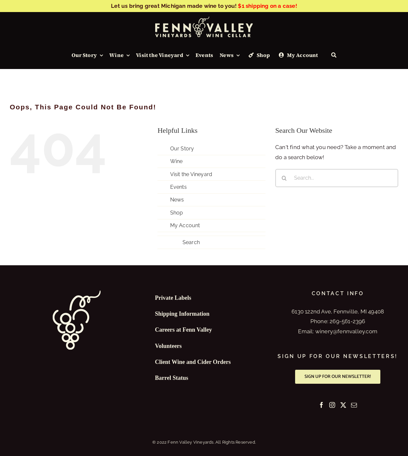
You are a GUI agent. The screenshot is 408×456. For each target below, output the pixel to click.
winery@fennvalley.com (346, 331)
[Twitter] (343, 405)
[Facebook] (321, 405)
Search (191, 242)
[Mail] (354, 405)
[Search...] (336, 178)
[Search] (333, 55)
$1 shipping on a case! (267, 6)
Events (178, 187)
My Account (185, 225)
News (177, 200)
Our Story (182, 148)
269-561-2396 (347, 321)
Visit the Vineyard (191, 174)
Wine (176, 161)
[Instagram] (332, 405)
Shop (176, 213)
